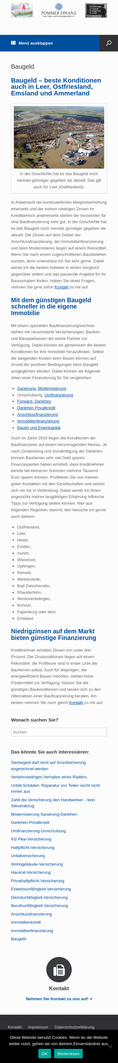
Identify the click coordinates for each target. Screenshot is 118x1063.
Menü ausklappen (32, 43)
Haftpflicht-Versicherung (32, 847)
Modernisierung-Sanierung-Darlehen (44, 814)
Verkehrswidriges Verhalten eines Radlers (49, 777)
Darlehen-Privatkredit (30, 822)
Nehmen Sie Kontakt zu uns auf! (59, 998)
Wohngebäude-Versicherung (37, 864)
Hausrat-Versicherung (31, 872)
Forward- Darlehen (34, 401)
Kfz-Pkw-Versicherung (31, 839)
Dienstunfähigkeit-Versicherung (39, 897)
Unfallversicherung (28, 855)
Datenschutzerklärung (74, 1027)
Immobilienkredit (26, 922)
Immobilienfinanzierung (38, 421)
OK (45, 1053)
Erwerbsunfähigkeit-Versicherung (41, 889)
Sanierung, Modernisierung (41, 388)
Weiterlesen (68, 1053)
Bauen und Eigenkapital (38, 427)
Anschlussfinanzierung (37, 414)
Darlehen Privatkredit (36, 407)
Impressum (38, 1027)
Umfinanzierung (58, 395)
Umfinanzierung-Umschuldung (38, 831)
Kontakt (62, 287)
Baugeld (18, 939)
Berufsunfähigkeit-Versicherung (39, 905)
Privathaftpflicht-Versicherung (37, 880)
